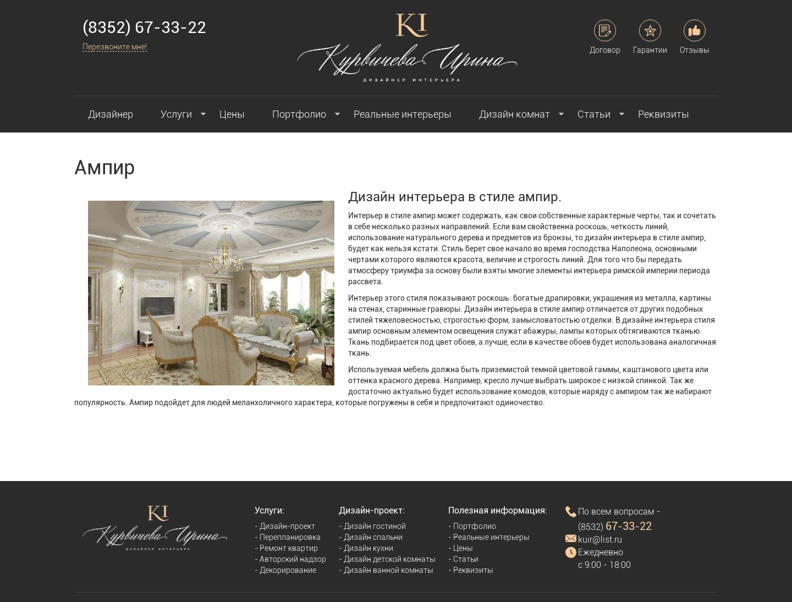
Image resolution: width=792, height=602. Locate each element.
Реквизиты (663, 114)
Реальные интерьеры (403, 114)
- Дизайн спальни (371, 537)
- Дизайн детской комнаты (387, 559)
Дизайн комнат (514, 114)
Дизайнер (110, 114)
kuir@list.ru (600, 539)
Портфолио (299, 114)
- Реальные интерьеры (489, 537)
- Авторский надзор (290, 559)
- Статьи (463, 559)
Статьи (594, 114)
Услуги (176, 114)
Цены (232, 114)
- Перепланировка (288, 537)
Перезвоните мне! (114, 46)
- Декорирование (285, 570)
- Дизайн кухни (366, 548)
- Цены (460, 548)
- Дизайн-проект (285, 526)
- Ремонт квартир (286, 548)
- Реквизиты (470, 570)
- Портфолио (472, 526)
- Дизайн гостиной (372, 526)
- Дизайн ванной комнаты (386, 570)
